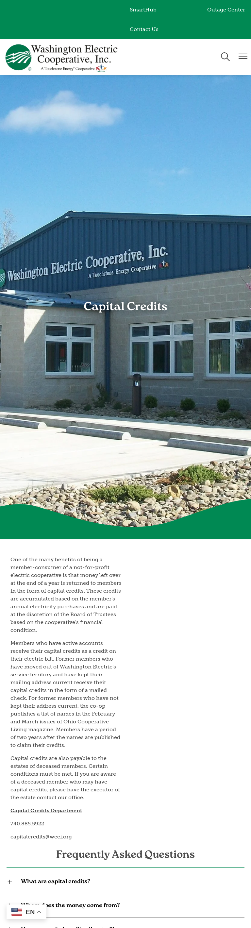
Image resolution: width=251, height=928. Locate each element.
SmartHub (143, 10)
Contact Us (144, 29)
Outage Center (226, 10)
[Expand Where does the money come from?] (125, 906)
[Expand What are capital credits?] (125, 882)
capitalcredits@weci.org (41, 837)
